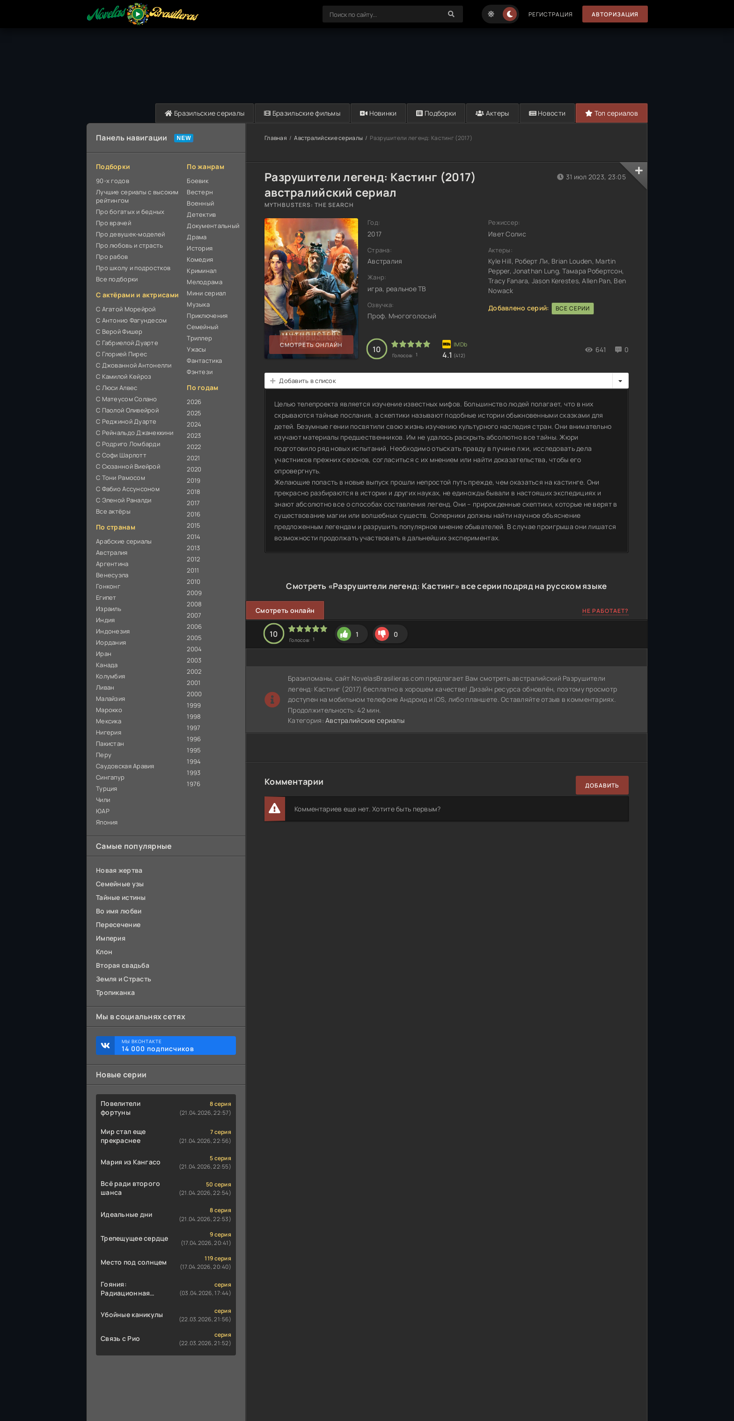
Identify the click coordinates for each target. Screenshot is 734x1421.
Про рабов (112, 256)
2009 (194, 593)
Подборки (436, 113)
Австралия (112, 552)
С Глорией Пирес (121, 354)
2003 (194, 660)
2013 (193, 548)
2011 (193, 570)
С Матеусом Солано (126, 399)
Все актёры (113, 511)
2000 (194, 694)
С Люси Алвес (116, 387)
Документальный (211, 225)
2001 (193, 682)
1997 (193, 727)
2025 (194, 413)
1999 (194, 705)
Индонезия (113, 631)
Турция (106, 788)
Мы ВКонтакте (174, 1045)
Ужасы (196, 349)
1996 (194, 739)
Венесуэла (112, 575)
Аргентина (112, 564)
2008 (194, 604)
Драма (196, 237)
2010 (193, 581)
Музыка (198, 304)
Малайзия (110, 698)
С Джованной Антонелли (133, 365)
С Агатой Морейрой (126, 309)
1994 (194, 761)
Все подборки (117, 279)
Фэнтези (200, 372)
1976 (193, 784)
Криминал (201, 270)
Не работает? (605, 611)
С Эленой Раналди (123, 500)
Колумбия (110, 676)
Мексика (108, 721)
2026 (194, 402)
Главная (275, 138)
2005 (194, 637)
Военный (200, 203)
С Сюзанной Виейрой (128, 466)
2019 (193, 480)
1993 (193, 772)
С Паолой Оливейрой (127, 410)
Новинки (378, 113)
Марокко (109, 710)
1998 (194, 716)
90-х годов (112, 181)
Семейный (202, 327)
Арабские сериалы (124, 541)
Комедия (200, 259)
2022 (194, 446)
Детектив (201, 214)
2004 (194, 649)
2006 (194, 626)
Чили (103, 799)
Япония (107, 822)
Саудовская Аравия (125, 766)
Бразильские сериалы (204, 113)
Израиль (108, 608)
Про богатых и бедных (130, 211)
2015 (193, 525)
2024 (194, 424)
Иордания (111, 642)
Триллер (199, 338)
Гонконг (108, 586)
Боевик (197, 181)
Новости (547, 113)
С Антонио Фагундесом (131, 320)
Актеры (492, 113)
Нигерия (108, 732)
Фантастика (204, 360)
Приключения (207, 315)
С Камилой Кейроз (123, 376)
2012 (193, 559)
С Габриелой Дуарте (127, 343)
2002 (194, 671)
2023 (194, 435)
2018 (193, 491)
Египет (106, 597)
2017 (193, 503)
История (200, 248)
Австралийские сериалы (328, 138)
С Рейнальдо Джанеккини (134, 432)
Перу (103, 755)
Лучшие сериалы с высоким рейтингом (137, 196)
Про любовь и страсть (129, 245)
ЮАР (103, 811)
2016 (193, 514)
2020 (194, 469)
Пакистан (110, 743)
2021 (193, 458)
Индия (105, 620)
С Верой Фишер (119, 331)
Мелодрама (204, 282)
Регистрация (550, 14)
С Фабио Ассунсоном (128, 489)
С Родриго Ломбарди (128, 444)
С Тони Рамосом (120, 477)
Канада (107, 665)
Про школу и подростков (133, 268)
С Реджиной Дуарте (126, 421)
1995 (194, 750)
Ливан (105, 687)
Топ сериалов (611, 113)
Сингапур (110, 777)
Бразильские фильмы (302, 113)
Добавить (602, 785)
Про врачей (113, 223)
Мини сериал (206, 293)
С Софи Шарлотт (121, 455)
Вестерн (200, 192)
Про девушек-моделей (130, 234)
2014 (193, 536)
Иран (103, 653)
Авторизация (615, 14)
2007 (194, 615)
